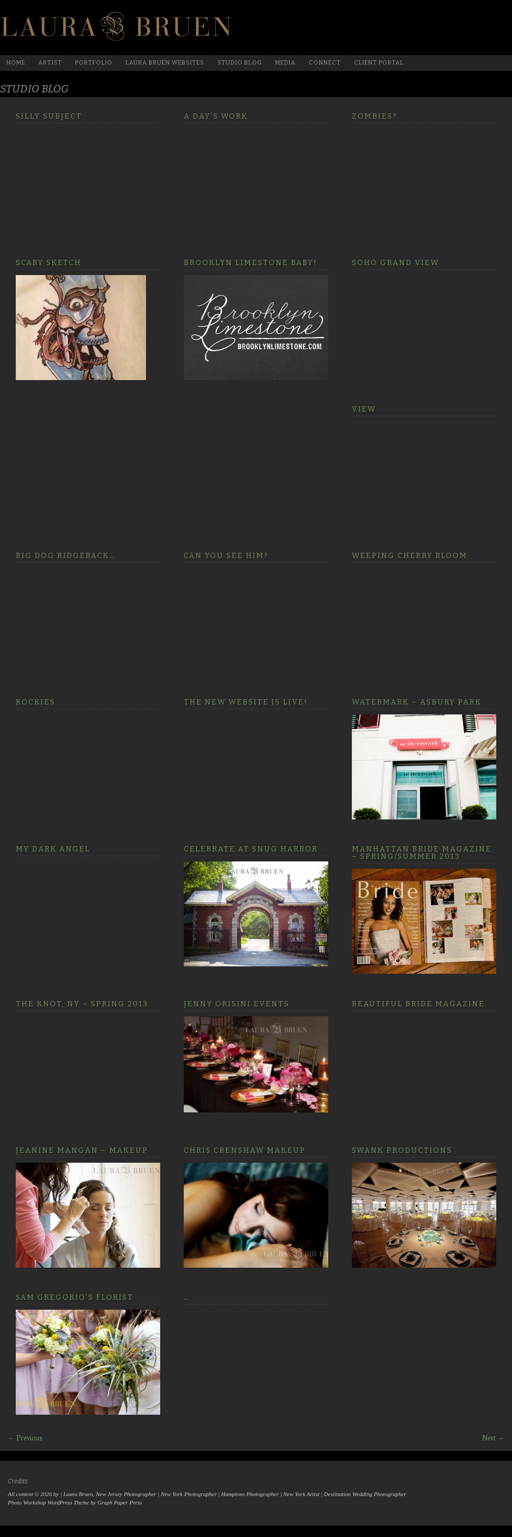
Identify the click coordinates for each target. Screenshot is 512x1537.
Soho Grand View (395, 262)
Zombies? (374, 116)
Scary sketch (48, 262)
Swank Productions (402, 1150)
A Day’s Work (216, 116)
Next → (493, 1438)
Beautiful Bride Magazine (418, 1003)
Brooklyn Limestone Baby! (250, 262)
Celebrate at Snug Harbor (251, 849)
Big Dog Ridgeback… (65, 555)
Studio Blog (239, 62)
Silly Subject (49, 116)
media (285, 62)
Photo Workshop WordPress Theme (48, 1502)
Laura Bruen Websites (165, 62)
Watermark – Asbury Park (417, 702)
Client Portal (379, 62)
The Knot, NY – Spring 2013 (82, 1003)
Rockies (35, 702)
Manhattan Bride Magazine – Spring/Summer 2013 (422, 853)
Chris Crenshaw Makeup (245, 1150)
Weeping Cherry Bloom (409, 555)
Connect (325, 62)
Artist (50, 62)
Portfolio (93, 62)
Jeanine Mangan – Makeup (82, 1150)
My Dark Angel (53, 849)
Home (15, 62)
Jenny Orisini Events (236, 1003)
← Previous (25, 1438)
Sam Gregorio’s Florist (74, 1297)
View (364, 409)
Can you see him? (226, 555)
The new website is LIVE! (246, 702)
